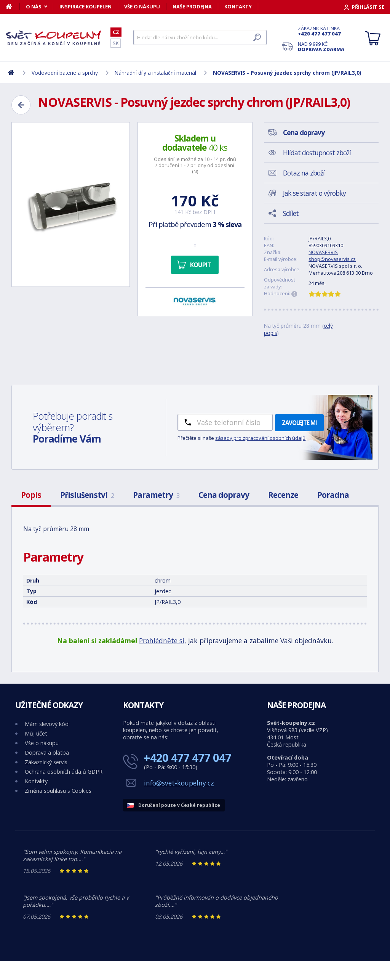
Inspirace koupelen (85, 6)
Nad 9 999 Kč (321, 46)
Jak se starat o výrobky (314, 193)
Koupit (200, 265)
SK (115, 43)
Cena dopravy (223, 494)
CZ (116, 32)
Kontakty (238, 6)
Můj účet (36, 733)
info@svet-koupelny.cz (179, 782)
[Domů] (13, 6)
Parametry (156, 494)
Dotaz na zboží (303, 172)
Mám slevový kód (47, 724)
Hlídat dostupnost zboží (317, 152)
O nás (34, 6)
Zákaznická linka (321, 31)
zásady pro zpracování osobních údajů (260, 438)
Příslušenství (87, 494)
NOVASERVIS (323, 252)
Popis (31, 494)
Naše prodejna (192, 6)
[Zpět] (20, 104)
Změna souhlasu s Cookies (58, 790)
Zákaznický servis (46, 762)
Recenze (283, 494)
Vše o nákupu (142, 6)
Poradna (333, 494)
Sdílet (291, 213)
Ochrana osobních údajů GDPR (63, 771)
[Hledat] (200, 37)
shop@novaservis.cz (332, 259)
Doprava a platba (47, 752)
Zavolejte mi (299, 423)
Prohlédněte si (161, 640)
